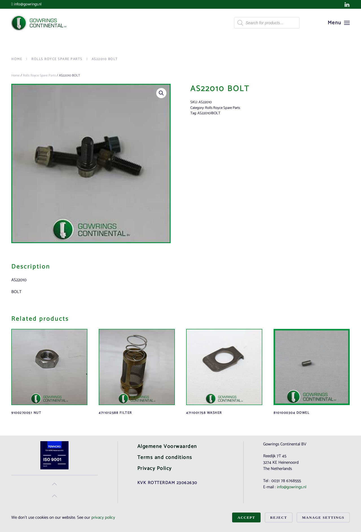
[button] (339, 23)
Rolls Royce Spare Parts (39, 75)
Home (15, 75)
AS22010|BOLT (208, 113)
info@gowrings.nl (27, 4)
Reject (278, 517)
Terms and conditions (164, 457)
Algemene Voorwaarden (167, 446)
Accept (246, 517)
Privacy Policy (154, 468)
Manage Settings (323, 517)
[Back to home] (39, 23)
